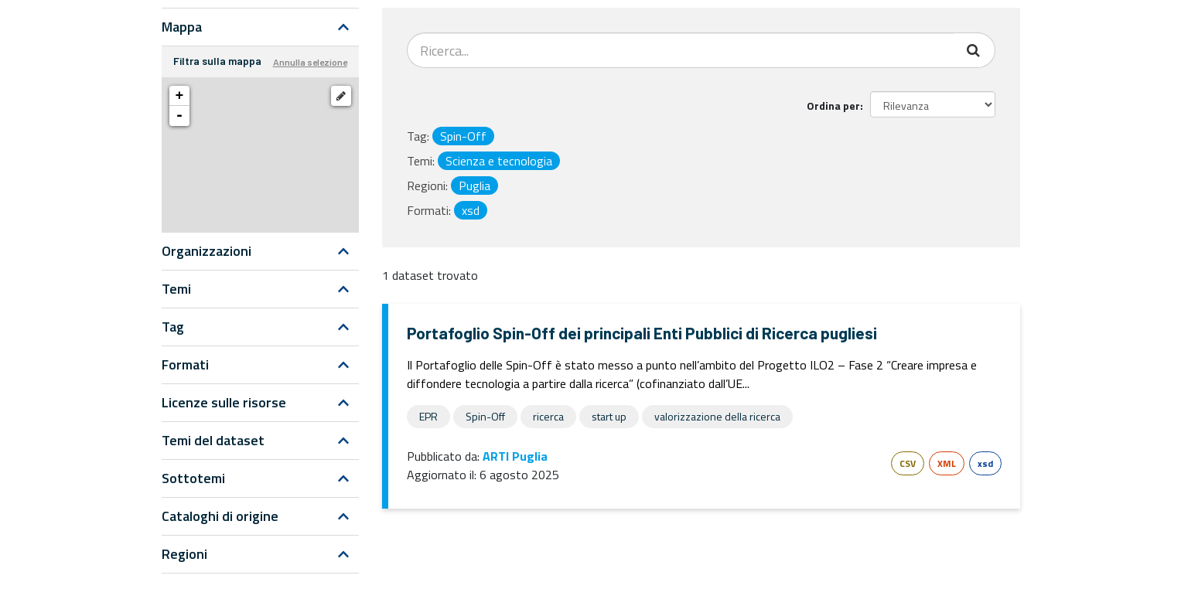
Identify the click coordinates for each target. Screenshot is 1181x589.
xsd (985, 463)
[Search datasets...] (681, 50)
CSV (907, 463)
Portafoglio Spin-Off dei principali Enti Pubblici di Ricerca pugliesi (642, 332)
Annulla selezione (310, 61)
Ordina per (833, 105)
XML (946, 463)
